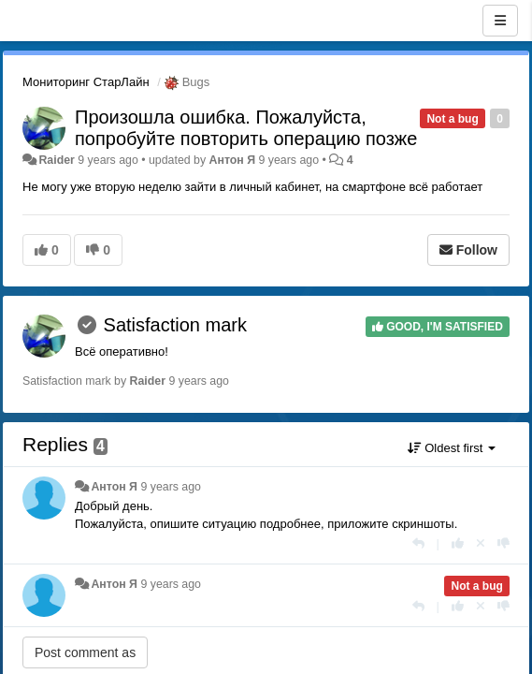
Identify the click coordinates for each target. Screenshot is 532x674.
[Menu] (500, 21)
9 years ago (170, 486)
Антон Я (232, 160)
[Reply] (418, 543)
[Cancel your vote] (480, 543)
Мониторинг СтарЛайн (86, 82)
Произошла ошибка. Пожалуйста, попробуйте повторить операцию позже (246, 128)
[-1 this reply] (503, 543)
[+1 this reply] (458, 543)
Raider (56, 160)
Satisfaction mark (175, 325)
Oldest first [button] (452, 448)
